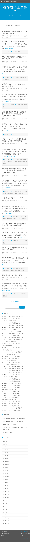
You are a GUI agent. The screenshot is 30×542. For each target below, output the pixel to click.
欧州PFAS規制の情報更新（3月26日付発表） (14, 418)
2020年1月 (5, 453)
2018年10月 (6, 464)
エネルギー (7, 52)
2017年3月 (5, 485)
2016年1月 (5, 515)
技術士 (4, 219)
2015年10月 (6, 524)
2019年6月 (5, 456)
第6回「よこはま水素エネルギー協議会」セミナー (14, 249)
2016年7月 (5, 500)
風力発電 (21, 270)
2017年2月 (5, 488)
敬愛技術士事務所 (15, 9)
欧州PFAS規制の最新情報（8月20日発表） (13, 421)
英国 (17, 270)
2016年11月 (6, 494)
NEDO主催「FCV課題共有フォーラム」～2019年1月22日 (14, 32)
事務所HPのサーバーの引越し (10, 424)
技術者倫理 (9, 219)
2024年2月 (5, 447)
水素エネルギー (11, 161)
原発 (24, 217)
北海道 (12, 105)
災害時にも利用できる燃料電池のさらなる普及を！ (14, 85)
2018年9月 (5, 467)
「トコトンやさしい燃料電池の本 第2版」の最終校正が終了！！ (15, 140)
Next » (17, 301)
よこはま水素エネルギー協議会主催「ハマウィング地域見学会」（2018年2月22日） (14, 114)
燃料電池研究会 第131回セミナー (14, 275)
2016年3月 (5, 509)
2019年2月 (5, 459)
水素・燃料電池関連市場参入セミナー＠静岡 (14, 58)
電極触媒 (22, 161)
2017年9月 (5, 479)
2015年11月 (6, 521)
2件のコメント (23, 228)
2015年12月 (6, 518)
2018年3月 (5, 473)
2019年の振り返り (7, 432)
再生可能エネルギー (18, 217)
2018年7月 (5, 470)
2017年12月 (6, 476)
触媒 (21, 193)
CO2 (14, 268)
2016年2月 (5, 512)
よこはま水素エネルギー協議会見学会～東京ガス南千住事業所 (14, 225)
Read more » (9, 48)
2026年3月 (5, 441)
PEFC (14, 77)
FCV (14, 52)
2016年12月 (6, 491)
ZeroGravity (24, 531)
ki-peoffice (6, 36)
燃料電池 (17, 52)
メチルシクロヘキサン (18, 191)
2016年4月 (5, 506)
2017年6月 (5, 482)
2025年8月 (5, 444)
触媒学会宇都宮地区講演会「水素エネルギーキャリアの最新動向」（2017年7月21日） (14, 171)
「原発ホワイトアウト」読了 (12, 198)
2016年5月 (5, 503)
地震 (22, 105)
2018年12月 (6, 462)
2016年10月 (6, 497)
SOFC (17, 77)
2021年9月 (5, 450)
